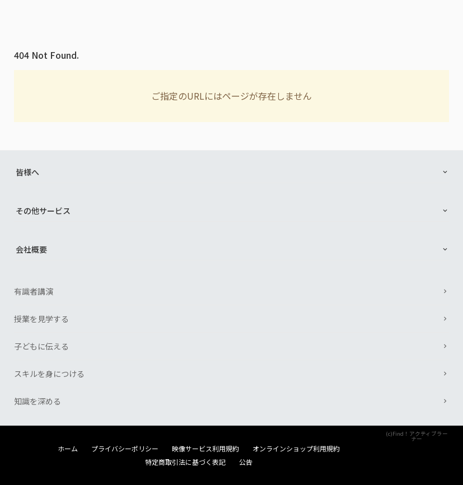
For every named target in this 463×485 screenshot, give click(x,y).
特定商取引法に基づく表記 (185, 462)
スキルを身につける (49, 373)
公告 (245, 462)
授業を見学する (41, 318)
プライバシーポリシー (124, 448)
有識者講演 (33, 291)
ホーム (68, 448)
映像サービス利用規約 (205, 448)
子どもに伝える (41, 346)
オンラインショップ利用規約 (296, 448)
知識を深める (37, 401)
